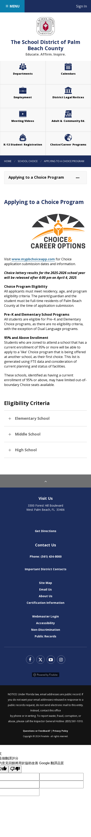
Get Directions (45, 531)
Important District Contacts (45, 569)
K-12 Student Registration (23, 144)
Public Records (45, 636)
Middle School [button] (27, 434)
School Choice (28, 161)
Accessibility (45, 623)
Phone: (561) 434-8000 (45, 556)
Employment (23, 97)
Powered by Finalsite (45, 674)
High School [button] (26, 449)
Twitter (40, 659)
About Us (45, 596)
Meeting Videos (28, 116)
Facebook (30, 659)
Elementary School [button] (32, 418)
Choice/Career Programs (68, 144)
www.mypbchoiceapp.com (33, 259)
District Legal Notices (71, 92)
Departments (23, 73)
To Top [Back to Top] (45, 481)
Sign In (83, 6)
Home (7, 161)
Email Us (45, 589)
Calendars (68, 73)
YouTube (51, 659)
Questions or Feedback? (36, 730)
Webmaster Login (45, 616)
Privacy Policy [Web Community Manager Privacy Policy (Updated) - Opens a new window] (60, 730)
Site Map (45, 583)
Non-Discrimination (45, 630)
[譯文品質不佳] (15, 769)
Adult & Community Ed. (68, 121)
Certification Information (45, 603)
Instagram (61, 659)
